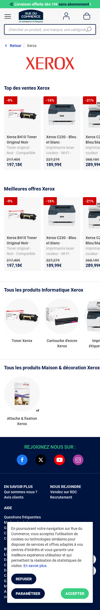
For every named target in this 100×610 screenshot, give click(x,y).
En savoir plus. (35, 566)
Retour (15, 46)
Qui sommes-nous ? (20, 492)
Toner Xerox (22, 341)
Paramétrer (28, 593)
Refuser (24, 579)
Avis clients (13, 497)
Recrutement (61, 497)
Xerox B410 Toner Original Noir (22, 139)
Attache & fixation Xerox (22, 421)
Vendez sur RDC (63, 492)
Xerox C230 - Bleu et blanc (61, 139)
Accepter (74, 593)
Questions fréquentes (22, 517)
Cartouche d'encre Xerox (62, 343)
